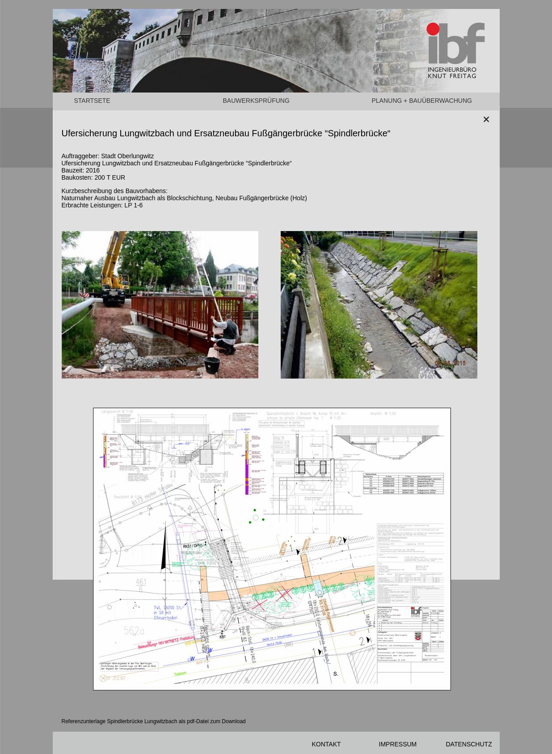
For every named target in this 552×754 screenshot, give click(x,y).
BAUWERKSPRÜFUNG (256, 100)
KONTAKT (326, 744)
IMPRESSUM (398, 744)
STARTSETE (92, 100)
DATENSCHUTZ (469, 744)
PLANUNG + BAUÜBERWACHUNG (422, 100)
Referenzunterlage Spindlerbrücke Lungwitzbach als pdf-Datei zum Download (154, 721)
